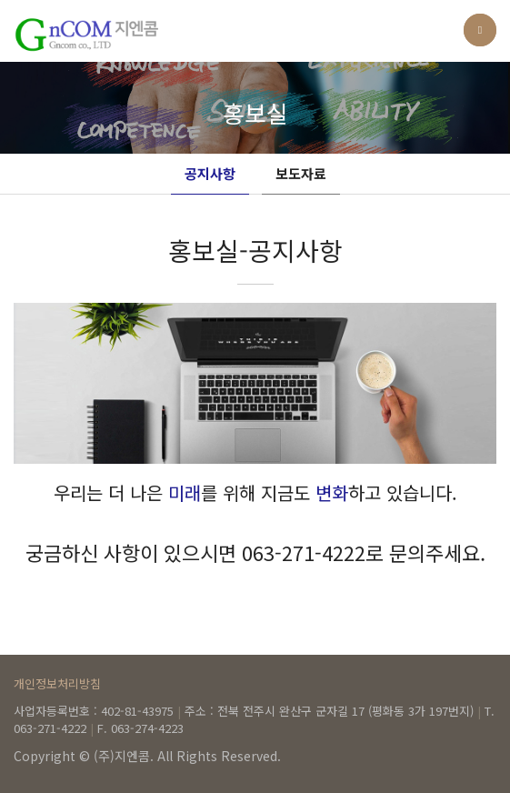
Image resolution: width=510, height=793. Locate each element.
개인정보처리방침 (57, 683)
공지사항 (210, 173)
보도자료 (300, 173)
